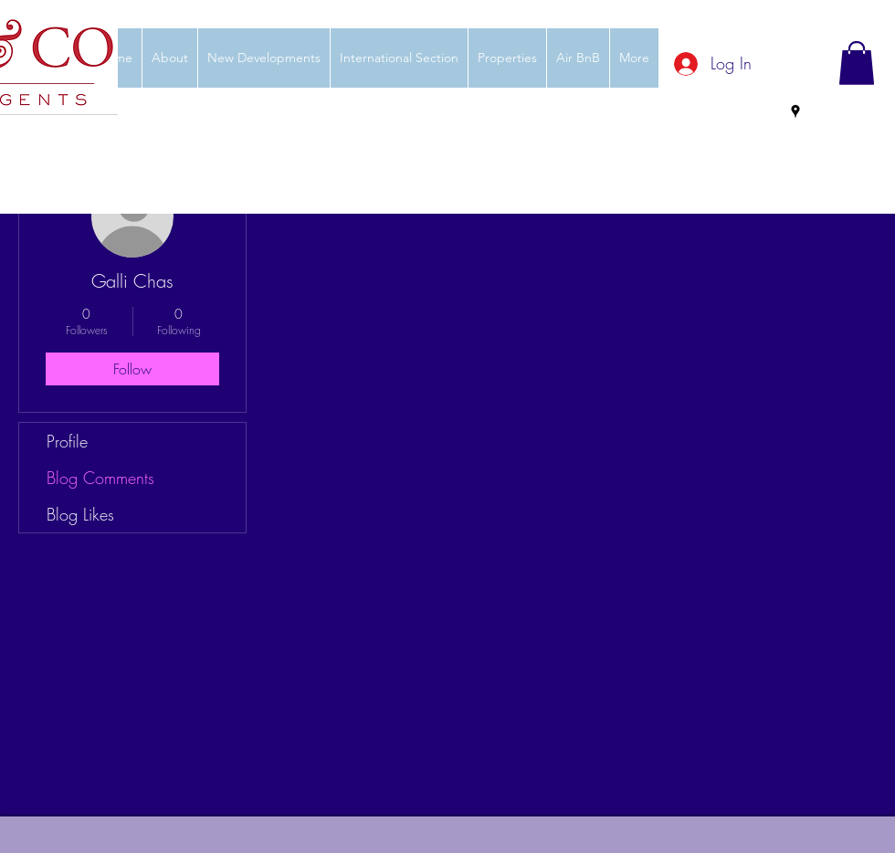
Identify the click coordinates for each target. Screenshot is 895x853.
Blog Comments (100, 478)
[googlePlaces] (795, 111)
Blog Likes (80, 514)
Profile (67, 441)
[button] (856, 63)
